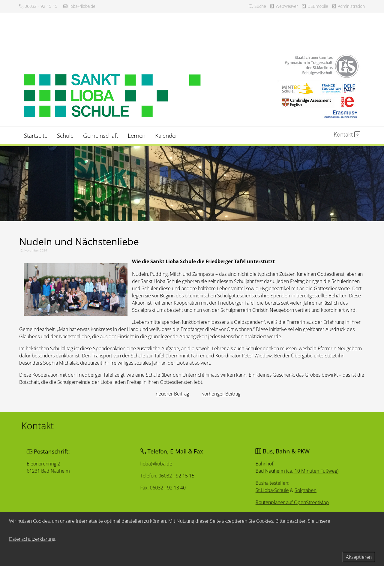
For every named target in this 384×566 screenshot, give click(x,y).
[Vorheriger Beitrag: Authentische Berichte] (173, 393)
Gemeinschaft (100, 135)
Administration (348, 6)
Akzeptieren (359, 557)
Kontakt (347, 134)
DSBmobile (315, 6)
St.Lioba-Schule (268, 491)
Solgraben (302, 491)
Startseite (35, 135)
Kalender (166, 135)
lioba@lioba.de (79, 6)
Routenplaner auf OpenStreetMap (289, 504)
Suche (257, 6)
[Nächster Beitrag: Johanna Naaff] (221, 393)
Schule (65, 135)
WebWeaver (284, 6)
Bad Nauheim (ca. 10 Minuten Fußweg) (294, 471)
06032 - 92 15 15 (38, 6)
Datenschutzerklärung (32, 539)
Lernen (137, 135)
